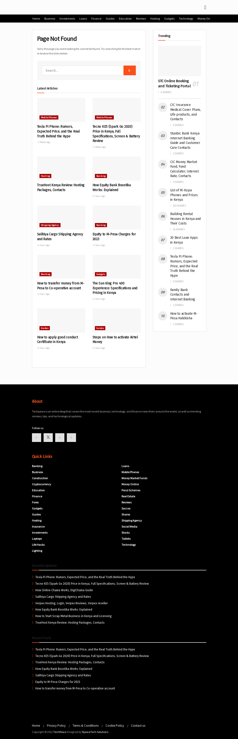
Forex (35, 502)
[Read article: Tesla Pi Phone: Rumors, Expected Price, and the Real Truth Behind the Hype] (61, 110)
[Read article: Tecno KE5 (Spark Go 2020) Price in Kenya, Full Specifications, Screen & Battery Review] (116, 110)
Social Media (129, 526)
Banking (101, 176)
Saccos (126, 508)
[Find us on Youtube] (59, 437)
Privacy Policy (56, 726)
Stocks (126, 532)
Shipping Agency (50, 225)
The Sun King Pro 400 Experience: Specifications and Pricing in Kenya (115, 288)
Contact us (138, 726)
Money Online (206, 18)
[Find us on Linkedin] (71, 437)
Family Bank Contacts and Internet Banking (182, 294)
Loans (83, 18)
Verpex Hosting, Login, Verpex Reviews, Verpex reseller (71, 603)
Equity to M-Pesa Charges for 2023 (57, 682)
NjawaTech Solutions (95, 732)
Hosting (155, 18)
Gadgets (169, 18)
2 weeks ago (44, 142)
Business (49, 18)
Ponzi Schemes (131, 490)
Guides (110, 18)
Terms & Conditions (86, 726)
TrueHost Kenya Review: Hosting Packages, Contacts (70, 622)
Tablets (126, 538)
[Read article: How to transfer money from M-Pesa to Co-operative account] (61, 267)
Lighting (37, 550)
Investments (67, 18)
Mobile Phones (49, 117)
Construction (40, 478)
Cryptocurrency (41, 484)
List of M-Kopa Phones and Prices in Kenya (184, 195)
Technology (186, 18)
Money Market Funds (134, 478)
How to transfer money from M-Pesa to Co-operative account (75, 688)
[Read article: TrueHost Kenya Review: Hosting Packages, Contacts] (61, 169)
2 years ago (98, 196)
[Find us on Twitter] (48, 437)
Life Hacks (38, 544)
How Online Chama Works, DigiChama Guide (64, 590)
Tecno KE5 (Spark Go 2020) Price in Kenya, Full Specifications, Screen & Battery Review (92, 583)
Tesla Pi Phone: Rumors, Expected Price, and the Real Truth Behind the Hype (58, 131)
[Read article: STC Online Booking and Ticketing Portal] (179, 60)
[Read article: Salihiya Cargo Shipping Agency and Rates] (61, 218)
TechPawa (59, 732)
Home (36, 18)
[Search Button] (129, 70)
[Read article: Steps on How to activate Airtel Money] (116, 320)
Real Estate (128, 496)
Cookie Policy (115, 726)
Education (125, 18)
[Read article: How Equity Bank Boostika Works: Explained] (116, 169)
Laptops (37, 538)
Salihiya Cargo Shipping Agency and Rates (63, 596)
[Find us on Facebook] (36, 437)
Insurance (38, 526)
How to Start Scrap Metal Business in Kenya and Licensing (73, 616)
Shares (126, 514)
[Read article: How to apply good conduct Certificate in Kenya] (61, 320)
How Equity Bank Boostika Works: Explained (63, 609)
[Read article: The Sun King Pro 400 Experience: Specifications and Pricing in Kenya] (116, 267)
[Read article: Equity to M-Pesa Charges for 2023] (116, 218)
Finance (96, 18)
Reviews (141, 18)
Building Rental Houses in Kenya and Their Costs (185, 218)
